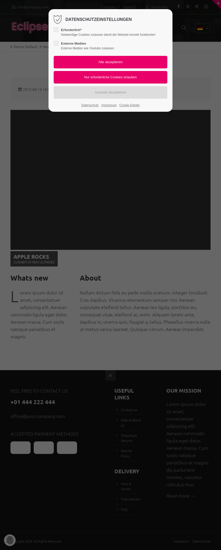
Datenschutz (90, 105)
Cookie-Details (129, 105)
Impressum (109, 105)
